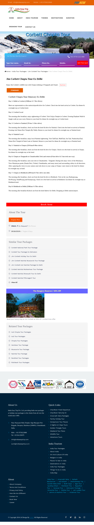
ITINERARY (15, 90)
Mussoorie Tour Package (20, 349)
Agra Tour (78, 484)
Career (12, 502)
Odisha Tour (65, 490)
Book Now (46, 204)
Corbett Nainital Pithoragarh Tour (23, 278)
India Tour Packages (19, 71)
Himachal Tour (52, 490)
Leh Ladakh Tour (79, 490)
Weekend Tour (15, 26)
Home (11, 18)
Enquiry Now (15, 220)
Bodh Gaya (68, 484)
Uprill (32, 517)
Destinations (57, 18)
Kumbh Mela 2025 (54, 484)
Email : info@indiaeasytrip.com (19, 2)
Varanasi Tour (58, 488)
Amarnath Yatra (63, 479)
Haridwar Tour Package (19, 345)
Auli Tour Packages (18, 336)
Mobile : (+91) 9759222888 (43, 2)
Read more (63, 85)
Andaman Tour (75, 492)
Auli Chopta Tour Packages (21, 332)
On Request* (23, 226)
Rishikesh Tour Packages (20, 362)
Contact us (30, 27)
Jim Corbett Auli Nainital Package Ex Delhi (27, 265)
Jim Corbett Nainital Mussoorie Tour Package (28, 261)
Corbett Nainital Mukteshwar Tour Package (27, 269)
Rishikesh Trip (67, 486)
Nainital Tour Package (19, 354)
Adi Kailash (63, 481)
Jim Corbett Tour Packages (38, 71)
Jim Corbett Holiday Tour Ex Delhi (23, 256)
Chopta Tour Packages (19, 341)
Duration (70, 18)
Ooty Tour (51, 479)
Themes (44, 18)
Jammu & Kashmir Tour (57, 492)
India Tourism (32, 18)
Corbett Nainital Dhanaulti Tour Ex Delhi (26, 274)
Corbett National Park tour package (24, 248)
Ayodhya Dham (52, 486)
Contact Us (14, 496)
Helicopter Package (73, 488)
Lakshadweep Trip (76, 481)
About (20, 18)
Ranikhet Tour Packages (20, 358)
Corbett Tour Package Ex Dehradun (24, 252)
